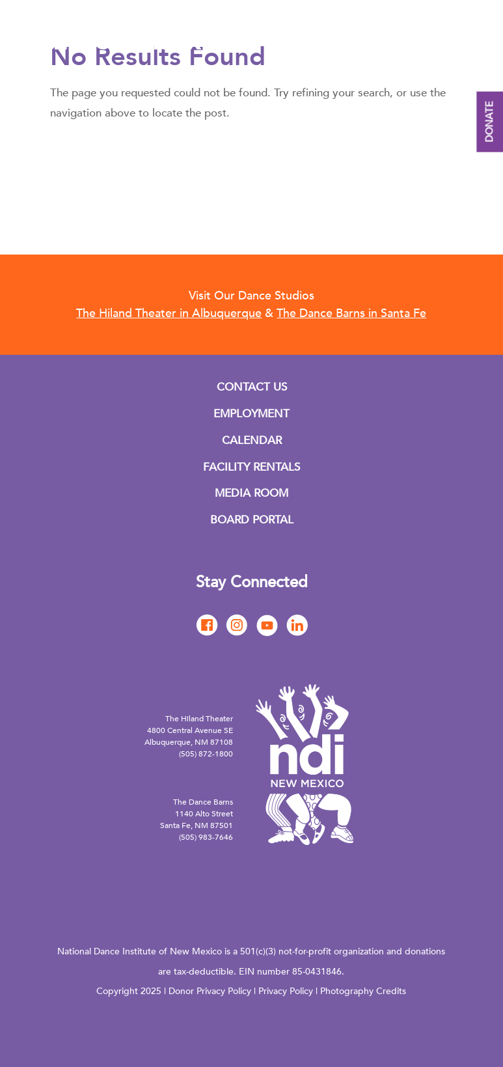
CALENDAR (252, 440)
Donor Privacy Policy (210, 991)
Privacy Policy (285, 991)
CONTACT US (252, 387)
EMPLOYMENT (251, 413)
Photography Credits (363, 991)
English (426, 48)
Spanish (463, 48)
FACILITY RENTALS (251, 467)
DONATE (489, 122)
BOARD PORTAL (251, 519)
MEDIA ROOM (251, 493)
